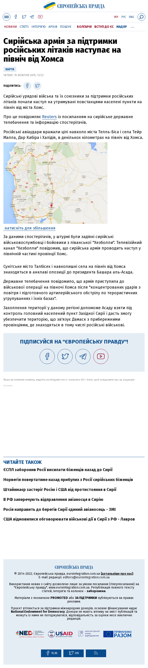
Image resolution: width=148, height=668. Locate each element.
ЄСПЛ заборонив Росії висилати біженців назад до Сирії (57, 469)
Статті (24, 27)
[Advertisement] (74, 418)
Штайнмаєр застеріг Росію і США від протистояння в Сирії (59, 489)
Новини (10, 27)
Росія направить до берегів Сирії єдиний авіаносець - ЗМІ (59, 509)
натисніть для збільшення (29, 228)
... (132, 25)
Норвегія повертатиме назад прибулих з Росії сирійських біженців (68, 479)
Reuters (49, 116)
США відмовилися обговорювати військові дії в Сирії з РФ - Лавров (69, 519)
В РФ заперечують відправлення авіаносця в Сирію (53, 499)
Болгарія (84, 27)
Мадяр (121, 27)
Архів (52, 27)
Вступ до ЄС (104, 27)
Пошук (65, 27)
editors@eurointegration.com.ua (86, 577)
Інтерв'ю (38, 27)
